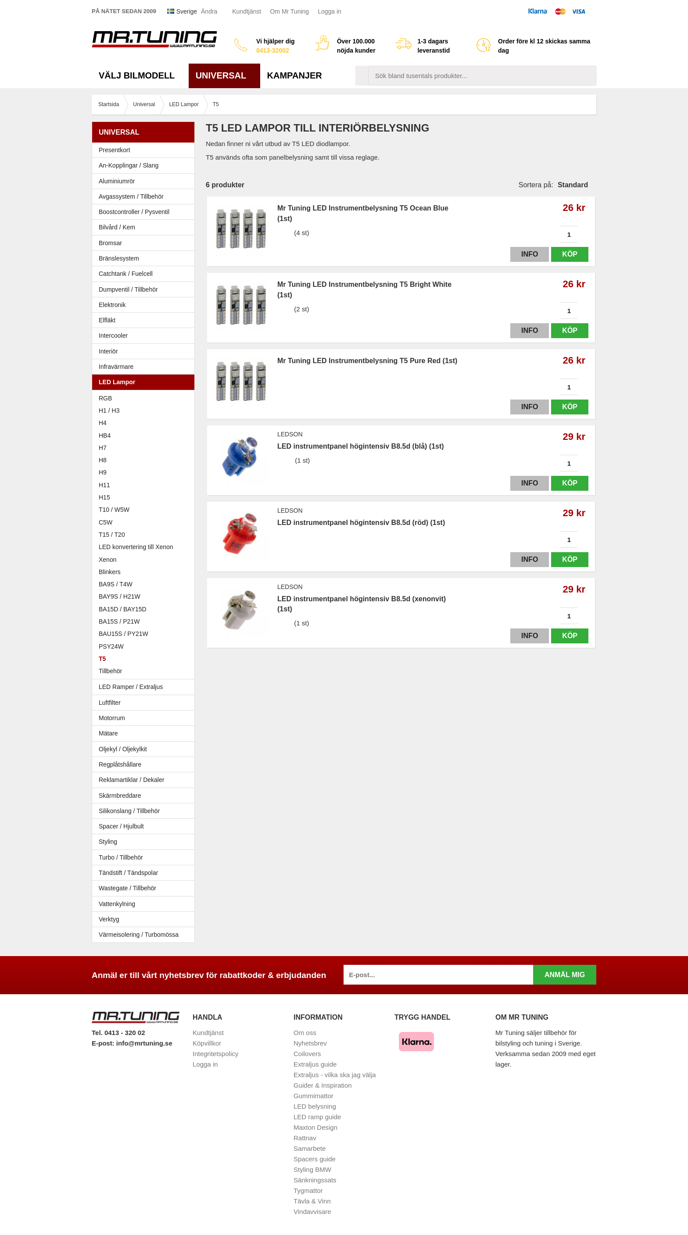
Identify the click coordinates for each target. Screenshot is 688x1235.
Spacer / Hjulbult (145, 826)
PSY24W (111, 646)
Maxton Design (315, 1127)
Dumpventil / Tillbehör (145, 289)
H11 (104, 485)
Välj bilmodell (140, 75)
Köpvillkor (207, 1043)
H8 (103, 460)
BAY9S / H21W (119, 596)
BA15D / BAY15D (123, 609)
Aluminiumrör (145, 181)
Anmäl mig (565, 974)
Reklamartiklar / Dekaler (131, 779)
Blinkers (110, 571)
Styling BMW (312, 1169)
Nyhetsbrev (310, 1043)
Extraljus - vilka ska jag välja (335, 1074)
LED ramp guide (317, 1117)
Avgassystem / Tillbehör (145, 196)
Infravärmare (116, 366)
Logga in (329, 11)
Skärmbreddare (120, 795)
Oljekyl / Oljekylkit (145, 749)
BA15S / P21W (119, 621)
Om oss (305, 1032)
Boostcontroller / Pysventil (134, 211)
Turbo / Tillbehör (145, 857)
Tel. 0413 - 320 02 (118, 1032)
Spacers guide (315, 1159)
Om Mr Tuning (289, 11)
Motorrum (112, 717)
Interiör (145, 351)
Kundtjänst (246, 11)
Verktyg (109, 919)
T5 (102, 658)
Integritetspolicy (215, 1053)
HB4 (105, 435)
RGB (105, 398)
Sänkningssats (315, 1180)
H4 (103, 422)
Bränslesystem (145, 258)
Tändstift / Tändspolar (128, 872)
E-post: (104, 1043)
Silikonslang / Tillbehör (145, 810)
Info (529, 254)
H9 (103, 472)
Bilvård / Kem (145, 227)
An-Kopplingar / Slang (145, 165)
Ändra (209, 11)
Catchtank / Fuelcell (126, 273)
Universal (224, 75)
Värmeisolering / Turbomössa (139, 934)
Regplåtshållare (120, 764)
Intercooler (113, 335)
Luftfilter (110, 702)
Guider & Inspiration (323, 1085)
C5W (105, 522)
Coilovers (307, 1053)
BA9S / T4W (116, 584)
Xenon (107, 559)
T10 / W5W (114, 509)
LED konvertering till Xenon (136, 546)
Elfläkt (107, 320)
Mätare (145, 733)
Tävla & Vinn (312, 1201)
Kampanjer (294, 75)
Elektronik (145, 304)
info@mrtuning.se (144, 1043)
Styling (108, 841)
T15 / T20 (112, 534)
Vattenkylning (117, 903)
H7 (103, 447)
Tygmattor (308, 1190)
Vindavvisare (312, 1211)
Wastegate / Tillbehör (145, 888)
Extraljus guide (315, 1064)
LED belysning (315, 1106)
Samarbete (310, 1148)
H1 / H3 (109, 410)
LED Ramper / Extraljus (145, 686)
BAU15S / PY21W (123, 633)
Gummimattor (313, 1095)
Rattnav (305, 1138)
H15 (104, 497)
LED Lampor (145, 381)
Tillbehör (110, 671)
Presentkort (114, 149)
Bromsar (110, 242)
